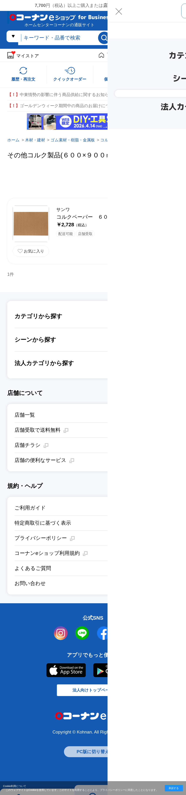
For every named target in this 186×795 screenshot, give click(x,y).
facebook (104, 633)
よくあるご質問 (33, 568)
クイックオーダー (69, 79)
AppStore (66, 670)
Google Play (116, 670)
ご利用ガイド (30, 508)
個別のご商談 (116, 79)
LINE (82, 633)
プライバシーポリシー (41, 538)
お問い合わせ (30, 583)
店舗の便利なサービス (40, 460)
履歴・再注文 (23, 79)
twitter (125, 633)
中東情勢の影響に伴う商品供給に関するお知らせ (60, 95)
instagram (61, 633)
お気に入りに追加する (31, 251)
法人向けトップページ (93, 693)
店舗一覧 (25, 415)
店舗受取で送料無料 (37, 430)
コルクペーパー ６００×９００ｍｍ (98, 217)
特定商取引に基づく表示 (43, 523)
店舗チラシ (28, 445)
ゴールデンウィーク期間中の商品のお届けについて (63, 106)
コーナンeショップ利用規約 (47, 553)
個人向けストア (114, 55)
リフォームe (139, 56)
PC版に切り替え (93, 756)
